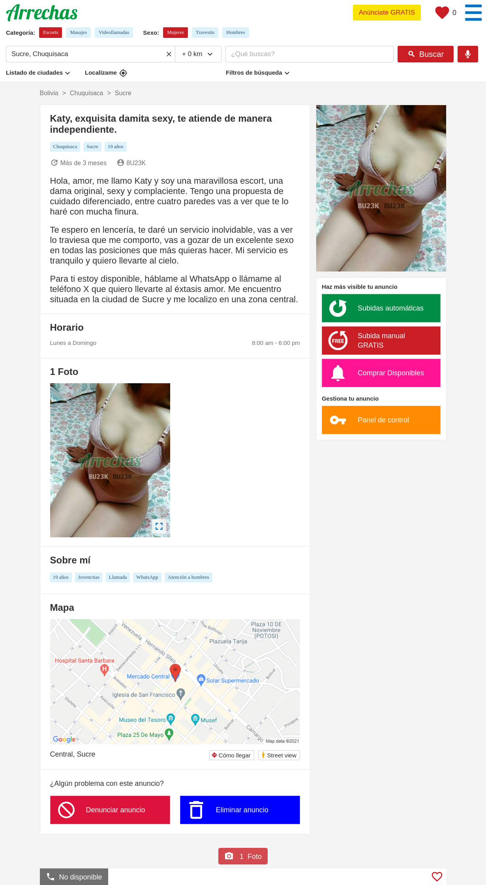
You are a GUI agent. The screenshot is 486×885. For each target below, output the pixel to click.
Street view (278, 755)
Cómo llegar (231, 755)
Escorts (50, 32)
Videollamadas (114, 32)
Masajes (78, 32)
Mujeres (175, 32)
